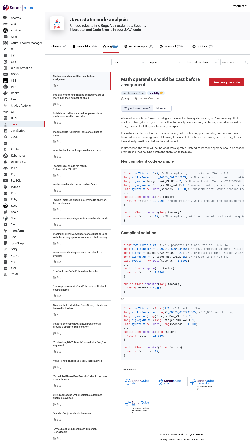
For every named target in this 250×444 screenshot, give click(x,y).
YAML (11, 274)
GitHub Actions (17, 105)
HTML (11, 118)
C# (9, 55)
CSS (9, 80)
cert (157, 98)
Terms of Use (197, 439)
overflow (149, 98)
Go (9, 111)
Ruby (10, 199)
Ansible (12, 30)
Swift (10, 224)
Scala (10, 212)
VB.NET (12, 255)
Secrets (12, 18)
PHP (10, 168)
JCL (9, 143)
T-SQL (10, 249)
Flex (9, 99)
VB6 (9, 262)
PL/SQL (12, 180)
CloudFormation (17, 68)
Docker (11, 93)
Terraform (13, 230)
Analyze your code (227, 82)
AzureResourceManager (22, 43)
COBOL (11, 74)
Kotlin (11, 149)
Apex (10, 36)
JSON (10, 137)
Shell (10, 218)
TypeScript (14, 243)
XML (10, 268)
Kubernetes (14, 155)
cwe (141, 98)
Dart (9, 86)
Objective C (14, 162)
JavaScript (14, 130)
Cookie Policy (182, 439)
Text (9, 237)
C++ (9, 61)
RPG (9, 193)
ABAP (10, 24)
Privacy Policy (167, 439)
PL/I (9, 174)
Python (11, 187)
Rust (10, 205)
